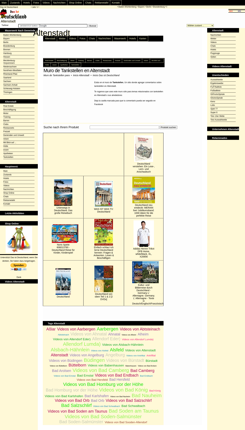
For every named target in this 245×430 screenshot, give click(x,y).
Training (6, 117)
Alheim (143, 334)
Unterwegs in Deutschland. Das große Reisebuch (63, 196)
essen (6, 150)
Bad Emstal (85, 375)
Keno (212, 101)
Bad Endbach (146, 376)
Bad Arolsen (61, 371)
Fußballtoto (215, 90)
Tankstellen (8, 157)
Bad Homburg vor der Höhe (72, 390)
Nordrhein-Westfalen (12, 70)
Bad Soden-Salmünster (81, 421)
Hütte (5, 146)
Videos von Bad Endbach (117, 375)
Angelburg (115, 355)
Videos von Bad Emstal (65, 376)
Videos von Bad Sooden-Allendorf (126, 422)
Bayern (142, 7)
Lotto (212, 105)
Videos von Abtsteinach (140, 329)
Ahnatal (114, 334)
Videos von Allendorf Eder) (72, 339)
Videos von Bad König (123, 390)
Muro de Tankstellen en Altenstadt (76, 70)
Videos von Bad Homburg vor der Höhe (103, 384)
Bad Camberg (142, 370)
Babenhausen (130, 366)
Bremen (6, 49)
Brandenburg (159, 7)
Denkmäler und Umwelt (13, 135)
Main (4, 2)
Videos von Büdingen (65, 361)
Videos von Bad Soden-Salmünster (103, 416)
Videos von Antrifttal (135, 355)
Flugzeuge (215, 53)
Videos (46, 2)
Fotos (36, 2)
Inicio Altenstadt (81, 75)
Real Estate (8, 106)
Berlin (149, 7)
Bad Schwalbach (133, 406)
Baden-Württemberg (128, 7)
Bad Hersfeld (119, 380)
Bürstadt (151, 360)
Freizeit (6, 131)
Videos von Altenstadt (140, 350)
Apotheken (8, 153)
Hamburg (7, 53)
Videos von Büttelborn (58, 366)
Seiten (213, 57)
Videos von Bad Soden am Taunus (77, 411)
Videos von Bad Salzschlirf (129, 400)
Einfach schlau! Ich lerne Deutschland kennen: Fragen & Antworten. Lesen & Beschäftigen (104, 239)
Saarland (7, 77)
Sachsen (7, 81)
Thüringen (7, 92)
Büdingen (94, 360)
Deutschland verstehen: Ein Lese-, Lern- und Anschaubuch (144, 154)
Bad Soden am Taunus (134, 411)
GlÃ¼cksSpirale (217, 94)
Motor (5, 113)
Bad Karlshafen (97, 396)
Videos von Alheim (129, 335)
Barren (6, 120)
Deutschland (63, 283)
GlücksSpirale (216, 98)
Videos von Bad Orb (72, 400)
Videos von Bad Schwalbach (106, 406)
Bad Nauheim (147, 395)
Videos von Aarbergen (76, 329)
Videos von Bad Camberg (100, 370)
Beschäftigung (9, 109)
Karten (142, 38)
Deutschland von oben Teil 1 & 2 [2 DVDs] (103, 283)
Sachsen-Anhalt (10, 85)
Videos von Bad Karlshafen (64, 396)
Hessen (6, 57)
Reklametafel (101, 2)
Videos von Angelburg (87, 355)
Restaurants (8, 128)
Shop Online (75, 2)
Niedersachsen (10, 67)
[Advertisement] (103, 131)
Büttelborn (77, 365)
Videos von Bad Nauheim (120, 396)
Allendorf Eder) (106, 338)
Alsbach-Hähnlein (70, 349)
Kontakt (116, 2)
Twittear (4, 25)
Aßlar (51, 329)
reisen (6, 139)
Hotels (26, 2)
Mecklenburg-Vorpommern (9, 61)
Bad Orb (97, 401)
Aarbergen (107, 328)
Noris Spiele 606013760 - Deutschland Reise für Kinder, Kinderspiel (63, 239)
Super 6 (213, 112)
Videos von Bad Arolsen (147, 366)
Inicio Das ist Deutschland (106, 75)
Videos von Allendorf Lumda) (138, 339)
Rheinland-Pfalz (10, 74)
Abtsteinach (63, 334)
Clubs (5, 124)
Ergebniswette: (217, 83)
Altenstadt (50, 38)
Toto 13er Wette (217, 116)
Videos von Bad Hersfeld (92, 379)
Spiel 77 (214, 109)
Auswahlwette (216, 79)
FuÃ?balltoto (216, 87)
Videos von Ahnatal (88, 334)
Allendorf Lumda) (82, 344)
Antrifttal (151, 355)
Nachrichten (59, 2)
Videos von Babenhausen (106, 365)
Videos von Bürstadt (125, 360)
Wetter (62, 38)
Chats (88, 2)
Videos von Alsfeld (99, 350)
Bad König (155, 390)
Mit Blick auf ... (9, 142)
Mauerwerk (120, 38)
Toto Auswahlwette (218, 120)
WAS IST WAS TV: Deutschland (103, 197)
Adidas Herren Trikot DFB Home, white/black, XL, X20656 (143, 239)
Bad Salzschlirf (76, 405)
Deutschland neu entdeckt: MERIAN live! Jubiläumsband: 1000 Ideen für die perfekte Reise (143, 197)
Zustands (15, 2)
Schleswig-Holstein (11, 88)
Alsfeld (117, 349)
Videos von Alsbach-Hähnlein (122, 344)
